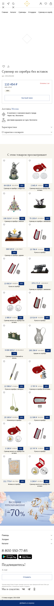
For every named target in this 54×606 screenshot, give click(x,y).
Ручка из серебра (39, 252)
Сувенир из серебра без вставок (40, 389)
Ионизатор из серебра (14, 420)
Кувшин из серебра (40, 353)
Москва (8, 3)
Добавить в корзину (27, 603)
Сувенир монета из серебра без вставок (40, 189)
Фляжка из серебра (14, 484)
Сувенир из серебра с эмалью (14, 221)
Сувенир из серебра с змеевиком (39, 221)
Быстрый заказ (27, 98)
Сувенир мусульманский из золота (14, 357)
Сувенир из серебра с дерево (14, 255)
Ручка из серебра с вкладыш (14, 389)
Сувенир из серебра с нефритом (14, 188)
